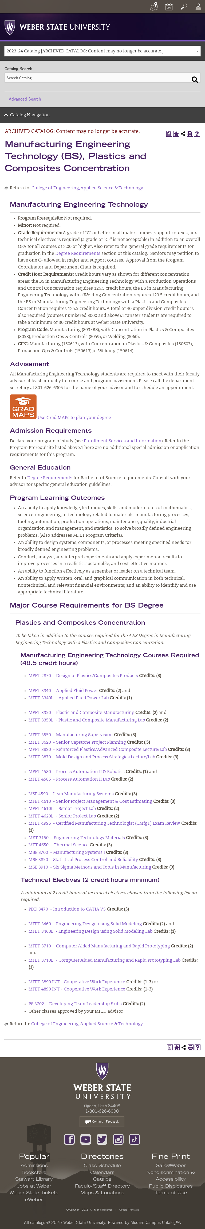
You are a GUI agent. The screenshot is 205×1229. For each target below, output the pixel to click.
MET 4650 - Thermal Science (59, 845)
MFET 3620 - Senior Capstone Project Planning (77, 742)
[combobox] (102, 51)
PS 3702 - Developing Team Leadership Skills (75, 1004)
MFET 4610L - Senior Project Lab (62, 809)
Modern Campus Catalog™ (155, 1222)
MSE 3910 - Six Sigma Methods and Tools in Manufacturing (90, 867)
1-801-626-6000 (102, 1111)
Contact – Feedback (102, 1121)
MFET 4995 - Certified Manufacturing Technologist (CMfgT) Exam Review (104, 823)
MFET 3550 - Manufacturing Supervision (71, 735)
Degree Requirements (77, 254)
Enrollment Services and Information (122, 441)
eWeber (34, 1200)
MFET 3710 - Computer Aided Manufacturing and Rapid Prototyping (99, 946)
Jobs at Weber (34, 1186)
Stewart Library (34, 1179)
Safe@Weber (171, 1165)
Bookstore (34, 1172)
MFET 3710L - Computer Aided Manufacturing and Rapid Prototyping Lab (104, 960)
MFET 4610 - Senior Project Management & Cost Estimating (90, 802)
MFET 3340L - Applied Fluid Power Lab (69, 698)
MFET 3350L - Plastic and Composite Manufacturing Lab (87, 720)
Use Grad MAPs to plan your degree (60, 418)
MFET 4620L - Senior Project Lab (62, 816)
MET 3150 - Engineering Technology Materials (77, 838)
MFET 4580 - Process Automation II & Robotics (77, 772)
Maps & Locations (102, 1193)
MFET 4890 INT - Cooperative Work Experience (77, 989)
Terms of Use (171, 1193)
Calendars (102, 1172)
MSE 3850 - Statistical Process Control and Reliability (83, 860)
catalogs (37, 1222)
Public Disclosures (171, 1186)
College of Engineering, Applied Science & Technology (87, 188)
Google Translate (129, 1209)
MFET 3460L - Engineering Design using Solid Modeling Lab (90, 932)
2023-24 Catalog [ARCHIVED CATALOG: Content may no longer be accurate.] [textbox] (85, 51)
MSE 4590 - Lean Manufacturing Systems (71, 794)
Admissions (34, 1165)
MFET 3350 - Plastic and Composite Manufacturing (81, 713)
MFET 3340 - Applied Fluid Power (63, 691)
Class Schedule (102, 1165)
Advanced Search (25, 99)
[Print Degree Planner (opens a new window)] (169, 134)
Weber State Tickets (34, 1193)
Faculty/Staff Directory (102, 1186)
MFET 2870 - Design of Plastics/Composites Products (83, 676)
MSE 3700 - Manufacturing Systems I (67, 853)
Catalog (102, 1179)
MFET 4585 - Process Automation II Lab (69, 779)
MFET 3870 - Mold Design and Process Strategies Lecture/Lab (92, 757)
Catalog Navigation (30, 115)
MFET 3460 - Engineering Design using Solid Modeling (85, 924)
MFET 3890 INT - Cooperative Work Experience (77, 982)
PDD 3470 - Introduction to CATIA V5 (67, 909)
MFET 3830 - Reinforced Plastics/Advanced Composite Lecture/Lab (98, 750)
